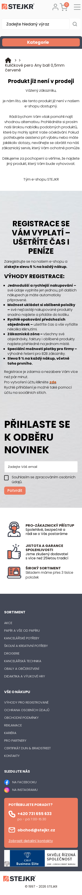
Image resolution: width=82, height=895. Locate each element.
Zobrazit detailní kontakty (31, 840)
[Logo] (18, 7)
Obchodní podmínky (21, 717)
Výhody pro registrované (26, 702)
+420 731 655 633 (34, 813)
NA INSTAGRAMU (25, 789)
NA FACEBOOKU (24, 782)
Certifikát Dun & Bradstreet (27, 748)
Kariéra (10, 733)
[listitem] (50, 575)
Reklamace (13, 725)
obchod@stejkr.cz (36, 830)
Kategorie (53, 42)
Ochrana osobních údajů (26, 710)
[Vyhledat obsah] (75, 24)
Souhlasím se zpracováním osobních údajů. (43, 479)
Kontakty (12, 755)
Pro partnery (15, 740)
